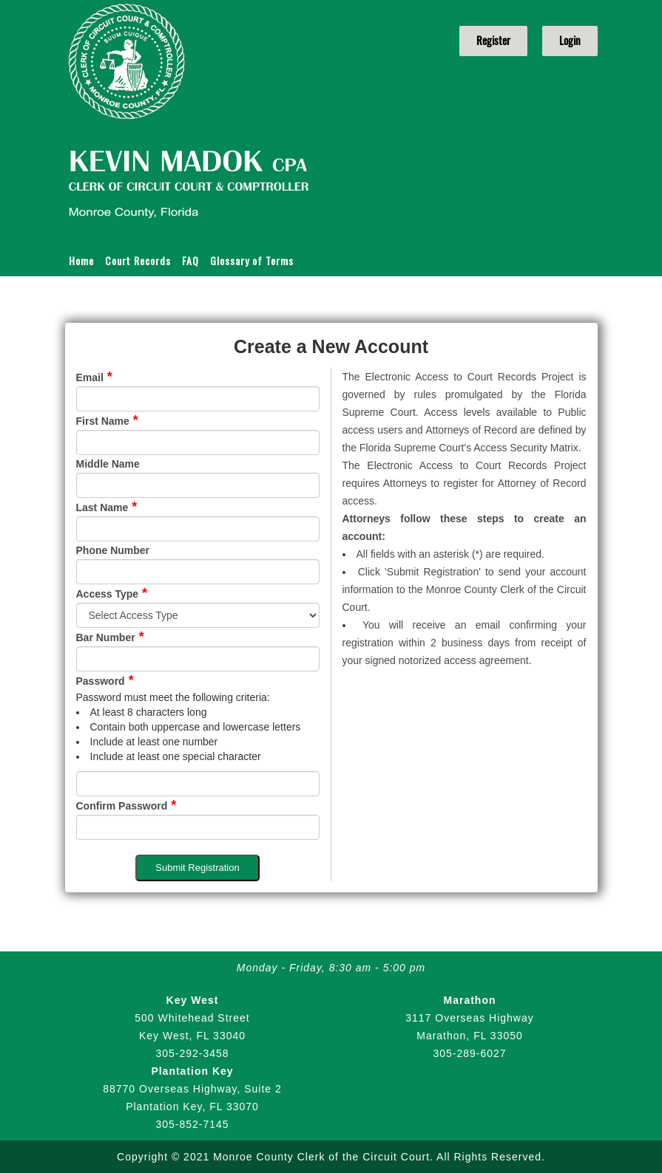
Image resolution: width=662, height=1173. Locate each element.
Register (493, 40)
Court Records (138, 260)
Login (570, 40)
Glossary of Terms (252, 260)
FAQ (190, 260)
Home (81, 260)
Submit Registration (197, 867)
